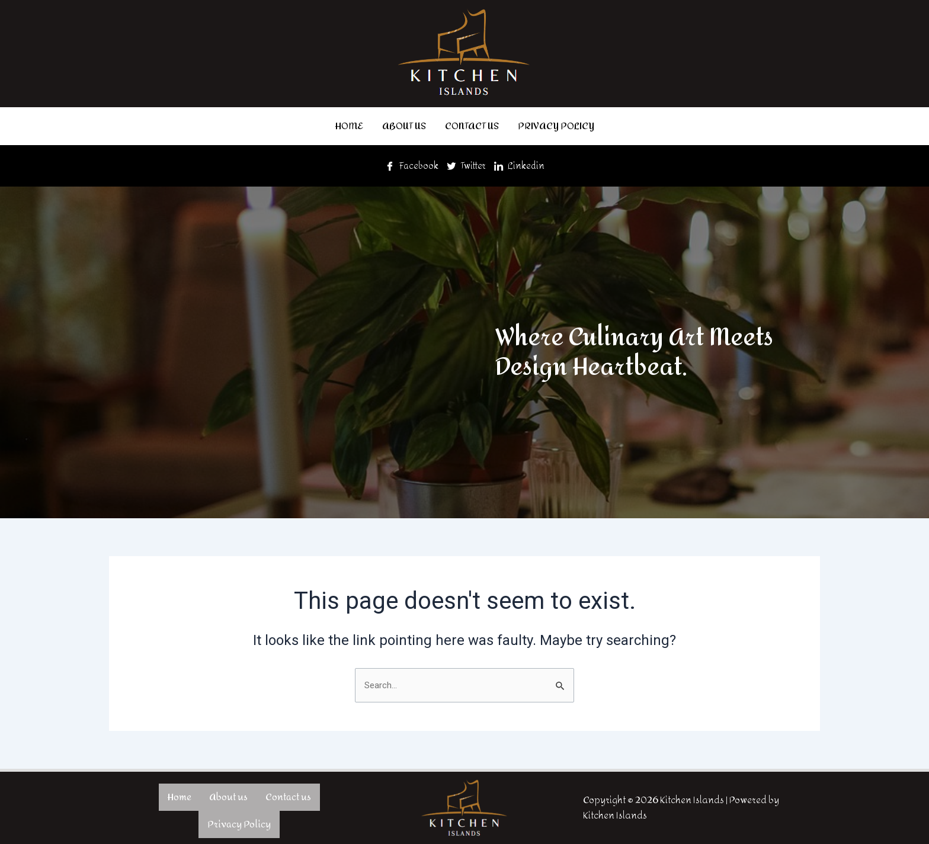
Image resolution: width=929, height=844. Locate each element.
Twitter (466, 163)
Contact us (472, 124)
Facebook (409, 163)
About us (404, 124)
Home (349, 124)
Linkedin (521, 163)
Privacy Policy (556, 124)
